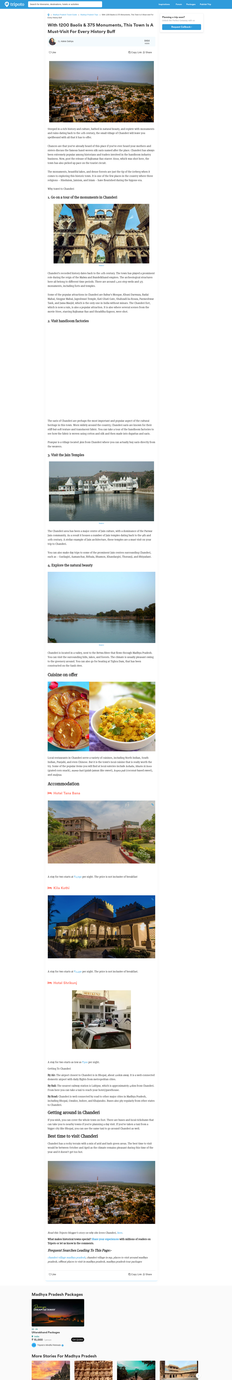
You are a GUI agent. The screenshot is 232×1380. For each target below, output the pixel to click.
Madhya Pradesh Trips (89, 15)
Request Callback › (181, 27)
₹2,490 (78, 971)
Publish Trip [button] (206, 4)
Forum (179, 4)
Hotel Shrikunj (62, 983)
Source (101, 265)
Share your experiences (105, 1239)
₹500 (85, 1062)
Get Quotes (77, 1339)
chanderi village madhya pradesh (66, 1257)
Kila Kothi (59, 888)
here (119, 1232)
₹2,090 (78, 876)
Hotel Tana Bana (64, 793)
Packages (190, 4)
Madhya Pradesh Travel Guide (65, 15)
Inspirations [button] (165, 4)
